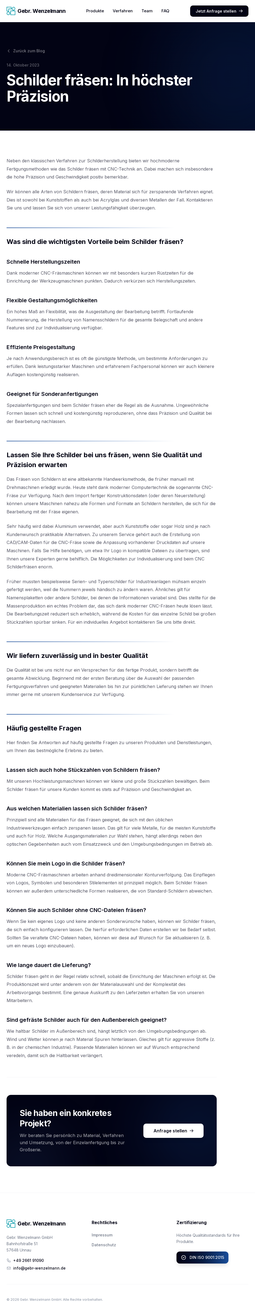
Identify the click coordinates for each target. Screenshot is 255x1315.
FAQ (165, 10)
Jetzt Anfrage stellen (219, 11)
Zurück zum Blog (26, 50)
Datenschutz (104, 1244)
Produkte (95, 10)
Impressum (102, 1235)
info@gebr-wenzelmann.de (36, 1268)
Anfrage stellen (173, 1130)
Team (147, 10)
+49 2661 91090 (25, 1260)
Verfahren (123, 10)
